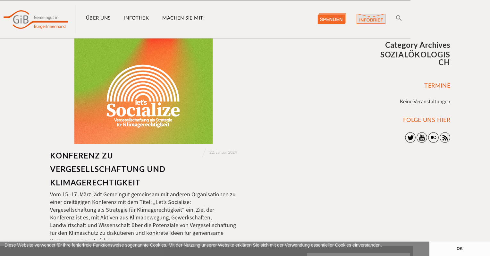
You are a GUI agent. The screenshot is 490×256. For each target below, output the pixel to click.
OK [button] (460, 248)
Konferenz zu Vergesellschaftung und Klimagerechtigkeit (107, 169)
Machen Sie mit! (183, 18)
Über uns (98, 18)
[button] (5, 253)
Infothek (136, 18)
